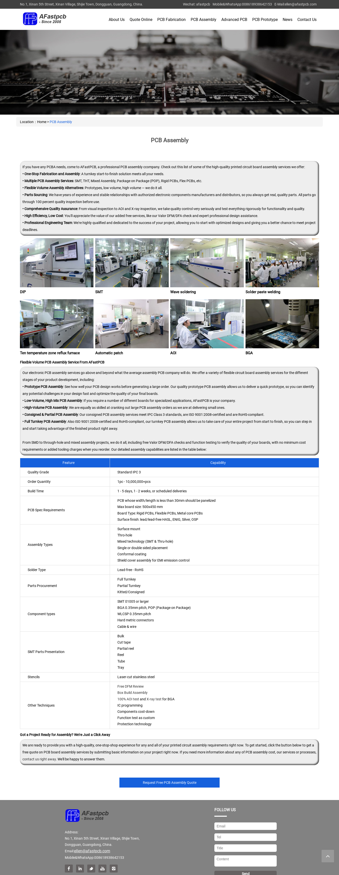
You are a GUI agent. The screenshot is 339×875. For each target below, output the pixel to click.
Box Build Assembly (132, 693)
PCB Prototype (265, 19)
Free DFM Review (130, 686)
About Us (117, 19)
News (287, 19)
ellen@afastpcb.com (301, 4)
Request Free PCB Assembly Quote (169, 783)
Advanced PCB (234, 19)
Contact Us (307, 19)
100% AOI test (128, 699)
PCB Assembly (203, 19)
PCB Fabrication (171, 19)
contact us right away (39, 759)
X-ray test (154, 699)
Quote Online (141, 19)
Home (41, 122)
